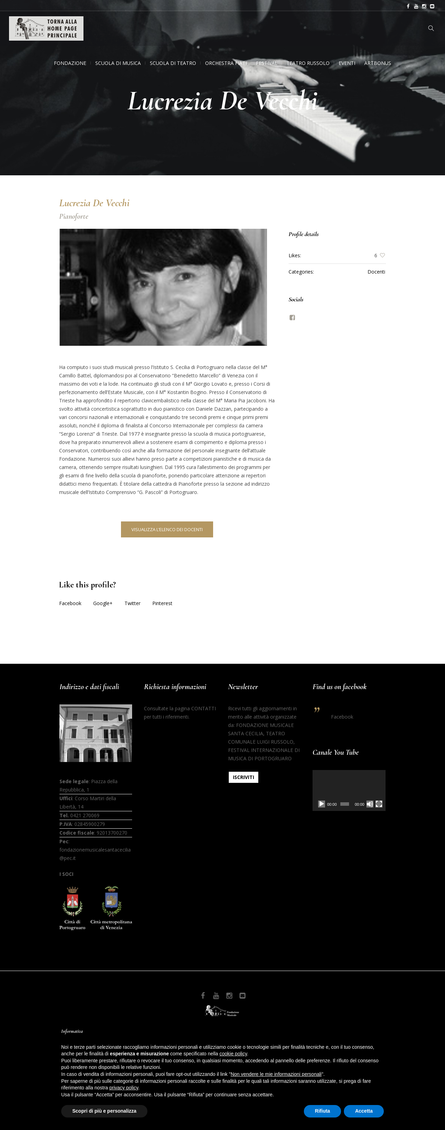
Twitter (132, 603)
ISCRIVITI (243, 777)
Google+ (103, 603)
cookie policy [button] (233, 1053)
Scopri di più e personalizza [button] (104, 1111)
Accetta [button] (364, 1111)
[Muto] (369, 804)
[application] (349, 790)
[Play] (321, 804)
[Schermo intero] (378, 804)
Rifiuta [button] (322, 1111)
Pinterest (162, 603)
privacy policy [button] (124, 1087)
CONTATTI (203, 708)
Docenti (376, 271)
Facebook (70, 603)
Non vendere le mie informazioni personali (275, 1074)
